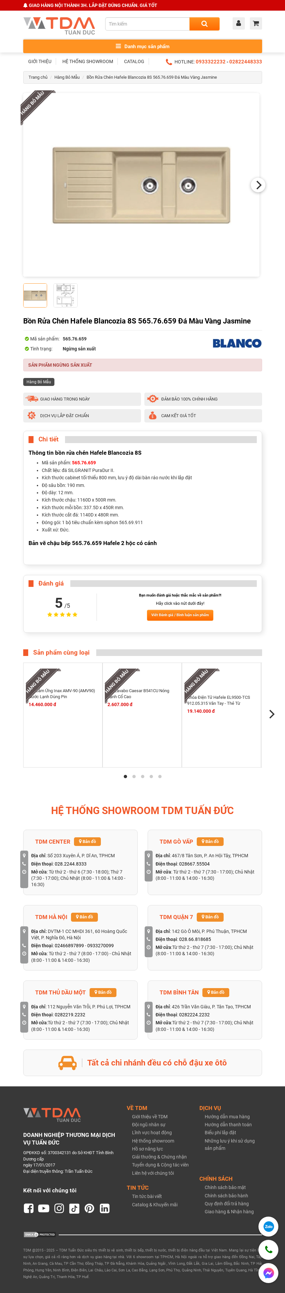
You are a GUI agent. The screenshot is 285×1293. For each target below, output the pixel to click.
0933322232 (211, 62)
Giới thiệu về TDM (150, 1116)
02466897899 (69, 945)
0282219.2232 (70, 1014)
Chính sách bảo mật (225, 1187)
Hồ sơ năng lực (147, 1149)
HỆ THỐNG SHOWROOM (87, 61)
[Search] (204, 24)
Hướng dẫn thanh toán (228, 1124)
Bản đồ (87, 841)
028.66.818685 (195, 939)
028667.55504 (194, 864)
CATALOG (134, 61)
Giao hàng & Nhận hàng (229, 1211)
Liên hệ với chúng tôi (153, 1173)
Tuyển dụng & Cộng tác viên (160, 1164)
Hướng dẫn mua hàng (227, 1116)
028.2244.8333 (71, 864)
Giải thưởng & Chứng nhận (159, 1156)
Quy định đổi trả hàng (227, 1203)
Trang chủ (38, 77)
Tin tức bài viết (147, 1196)
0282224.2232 (194, 1014)
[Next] (258, 185)
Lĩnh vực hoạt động (152, 1132)
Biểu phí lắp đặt (220, 1132)
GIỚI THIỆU (39, 61)
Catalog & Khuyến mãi (155, 1204)
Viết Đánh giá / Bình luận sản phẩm (180, 615)
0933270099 (100, 945)
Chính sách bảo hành (226, 1195)
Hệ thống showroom (153, 1141)
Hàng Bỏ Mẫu (67, 77)
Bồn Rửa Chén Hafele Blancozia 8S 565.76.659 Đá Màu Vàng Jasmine (152, 77)
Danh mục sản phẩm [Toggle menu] (143, 46)
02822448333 (245, 62)
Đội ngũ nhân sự (149, 1124)
